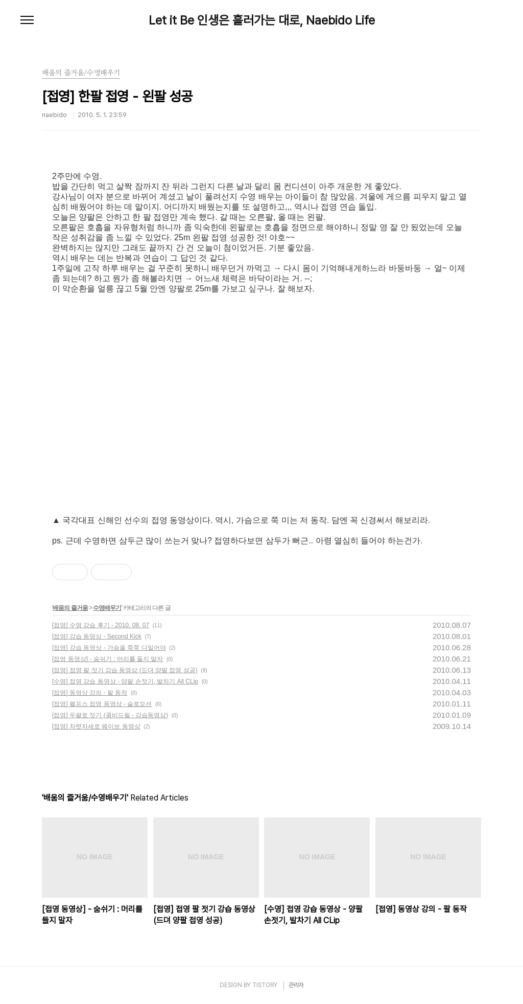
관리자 (296, 985)
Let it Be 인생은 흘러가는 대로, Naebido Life (262, 20)
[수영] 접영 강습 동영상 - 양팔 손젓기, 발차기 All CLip (125, 681)
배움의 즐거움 (70, 607)
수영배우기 (107, 607)
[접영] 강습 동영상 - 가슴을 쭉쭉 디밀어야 (109, 647)
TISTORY (264, 985)
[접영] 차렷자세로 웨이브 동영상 (96, 726)
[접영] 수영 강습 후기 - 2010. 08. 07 (100, 625)
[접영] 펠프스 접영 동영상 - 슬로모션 (102, 704)
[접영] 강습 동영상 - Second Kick (96, 636)
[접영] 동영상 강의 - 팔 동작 (89, 692)
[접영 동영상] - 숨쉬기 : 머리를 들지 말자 (107, 659)
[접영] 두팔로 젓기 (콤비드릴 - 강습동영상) (110, 715)
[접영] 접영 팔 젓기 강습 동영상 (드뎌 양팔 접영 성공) (125, 670)
